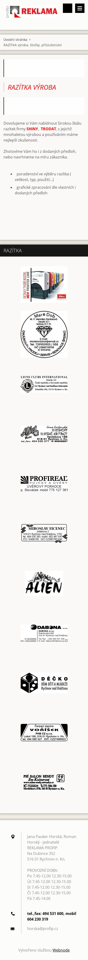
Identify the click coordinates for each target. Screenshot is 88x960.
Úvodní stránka (15, 39)
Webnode (61, 950)
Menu (79, 8)
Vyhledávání (67, 8)
